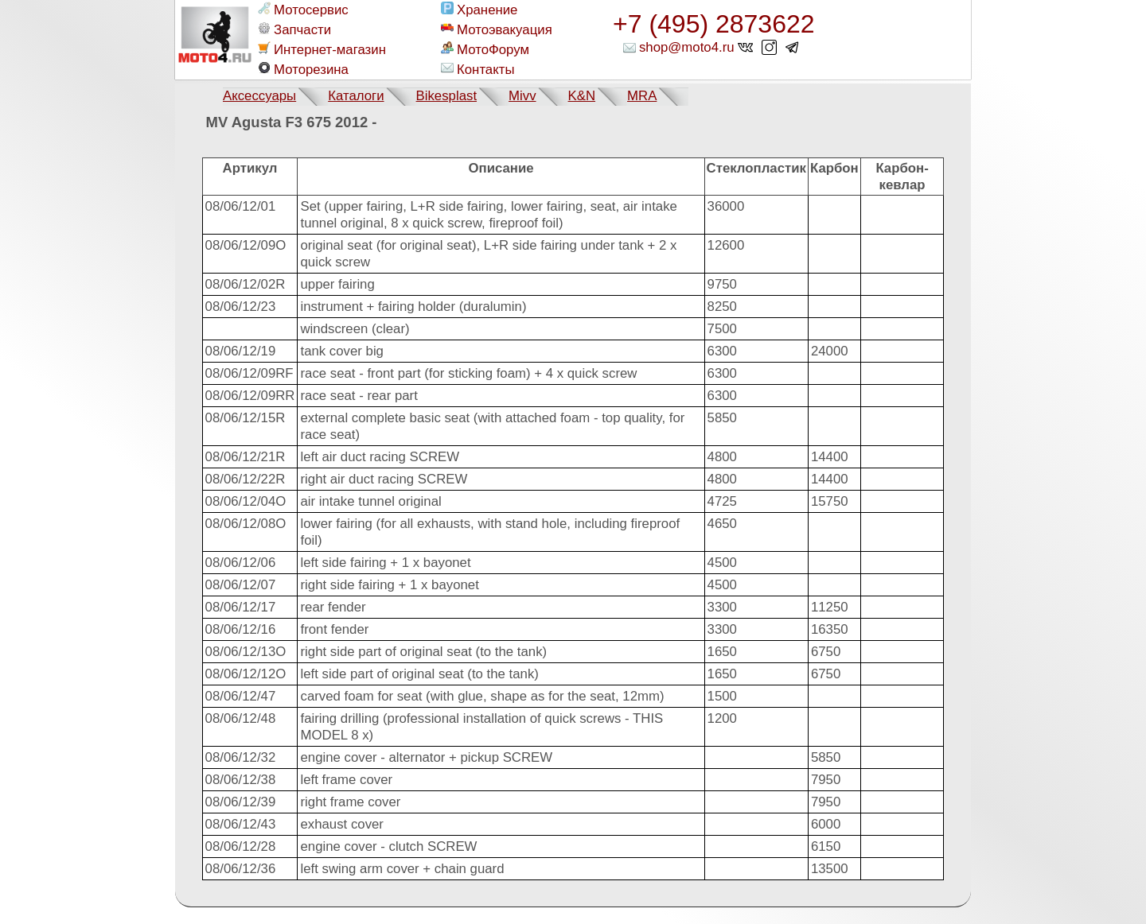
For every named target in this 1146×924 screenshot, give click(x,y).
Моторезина (303, 69)
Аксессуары (259, 95)
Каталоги (356, 95)
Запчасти (294, 29)
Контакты (477, 69)
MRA (642, 95)
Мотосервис (303, 9)
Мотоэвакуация (496, 29)
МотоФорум (485, 49)
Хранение (479, 9)
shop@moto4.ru (687, 47)
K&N (582, 95)
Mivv (522, 95)
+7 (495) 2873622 (714, 24)
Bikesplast (446, 95)
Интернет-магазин (322, 49)
